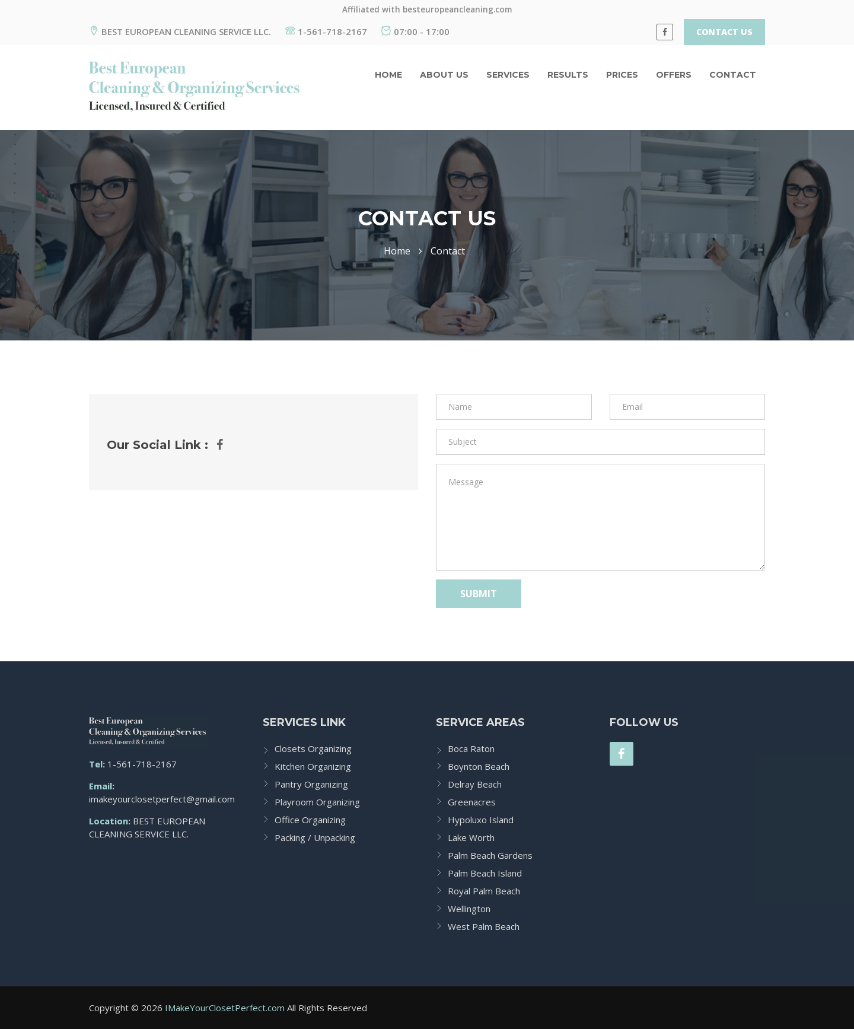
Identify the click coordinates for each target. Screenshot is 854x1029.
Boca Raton (471, 748)
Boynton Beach (478, 766)
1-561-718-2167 (326, 31)
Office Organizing (310, 820)
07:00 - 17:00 (415, 31)
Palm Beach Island (485, 873)
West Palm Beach (484, 926)
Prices (622, 74)
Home (388, 74)
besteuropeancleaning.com (457, 9)
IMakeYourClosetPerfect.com (225, 1008)
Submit (478, 593)
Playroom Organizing (317, 802)
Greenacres (472, 802)
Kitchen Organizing (313, 766)
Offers (674, 74)
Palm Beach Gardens (490, 855)
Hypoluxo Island (481, 820)
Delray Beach (475, 784)
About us (444, 74)
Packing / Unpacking (315, 837)
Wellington (469, 909)
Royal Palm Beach (484, 891)
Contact (732, 74)
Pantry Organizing (311, 784)
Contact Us (724, 31)
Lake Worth (471, 837)
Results (567, 74)
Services (508, 74)
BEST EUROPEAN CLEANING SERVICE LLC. (180, 31)
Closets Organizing (313, 748)
